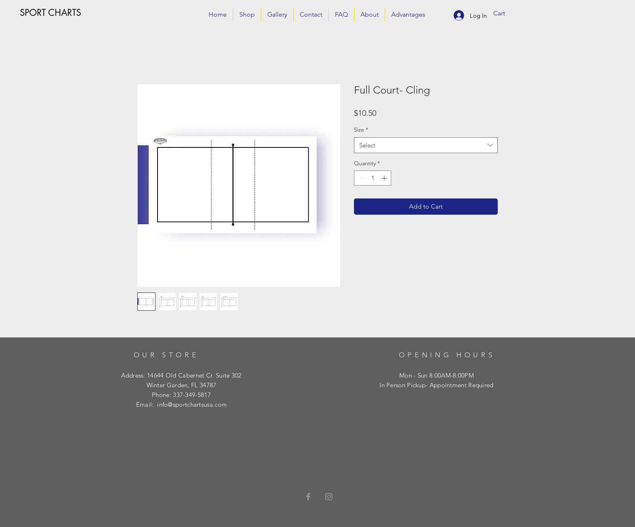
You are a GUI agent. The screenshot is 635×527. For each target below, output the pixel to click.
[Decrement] (360, 178)
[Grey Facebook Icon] (308, 496)
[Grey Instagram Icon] (329, 496)
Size (361, 129)
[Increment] (385, 178)
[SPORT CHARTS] (51, 12)
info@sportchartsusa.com (192, 404)
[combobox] (426, 145)
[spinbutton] (372, 178)
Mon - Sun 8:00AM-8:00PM (436, 375)
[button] (505, 13)
